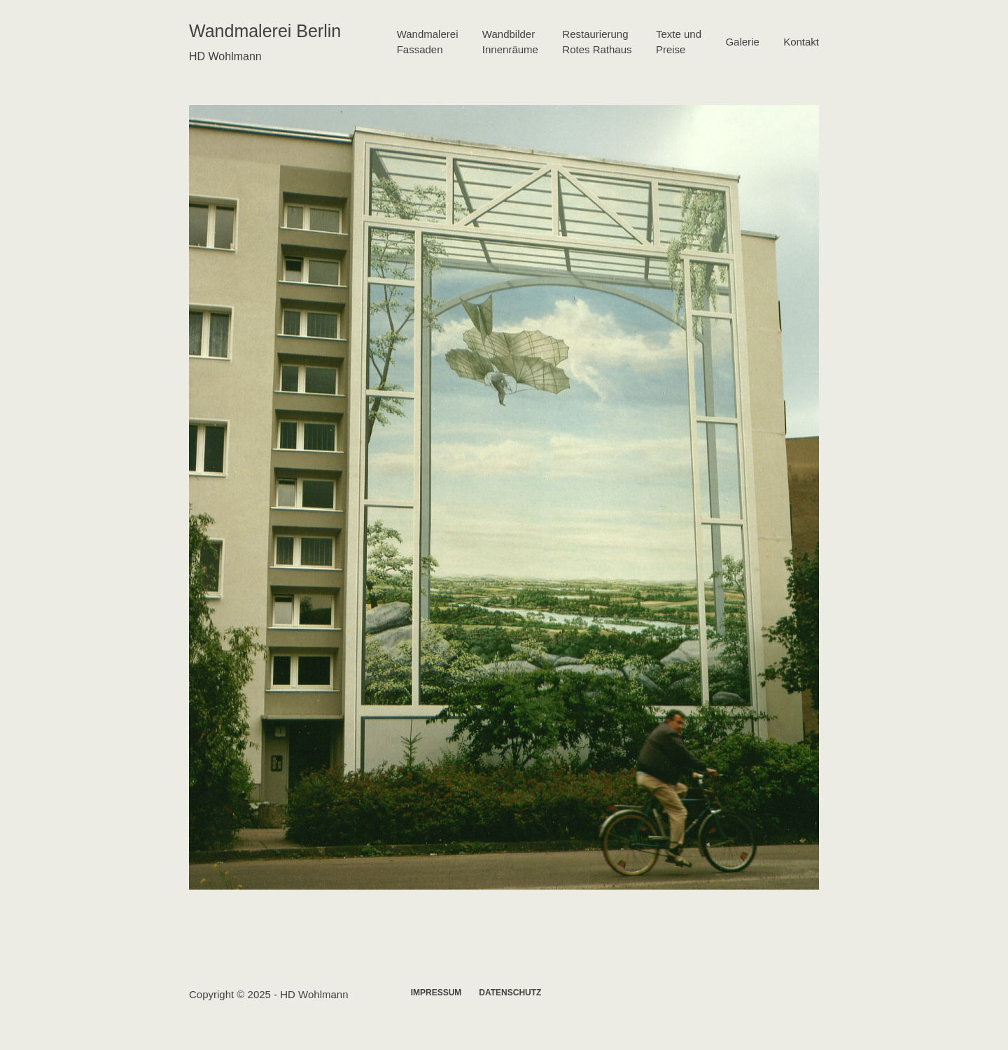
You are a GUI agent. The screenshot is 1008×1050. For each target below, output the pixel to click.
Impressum (436, 992)
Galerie (742, 42)
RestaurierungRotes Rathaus (596, 42)
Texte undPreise (678, 42)
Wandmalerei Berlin (265, 31)
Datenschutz (510, 992)
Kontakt (801, 42)
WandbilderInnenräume (510, 42)
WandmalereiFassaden (427, 42)
